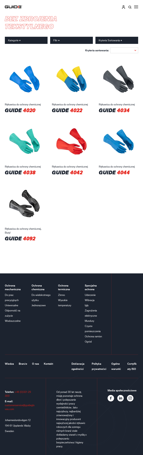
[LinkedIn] (122, 400)
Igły (87, 305)
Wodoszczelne (13, 320)
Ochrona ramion (93, 336)
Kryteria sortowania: (97, 50)
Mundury (89, 320)
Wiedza (9, 363)
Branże (23, 363)
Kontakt (48, 363)
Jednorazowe (39, 305)
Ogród (88, 341)
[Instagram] (131, 400)
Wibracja (89, 300)
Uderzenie (90, 294)
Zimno (61, 294)
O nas (35, 363)
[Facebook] (112, 400)
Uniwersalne (11, 305)
